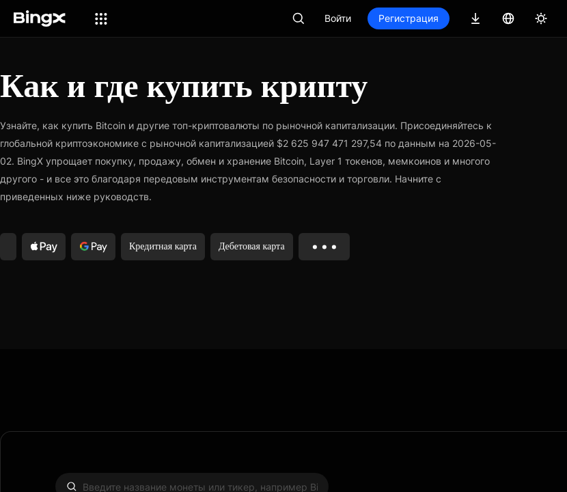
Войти (337, 18)
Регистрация (408, 18)
